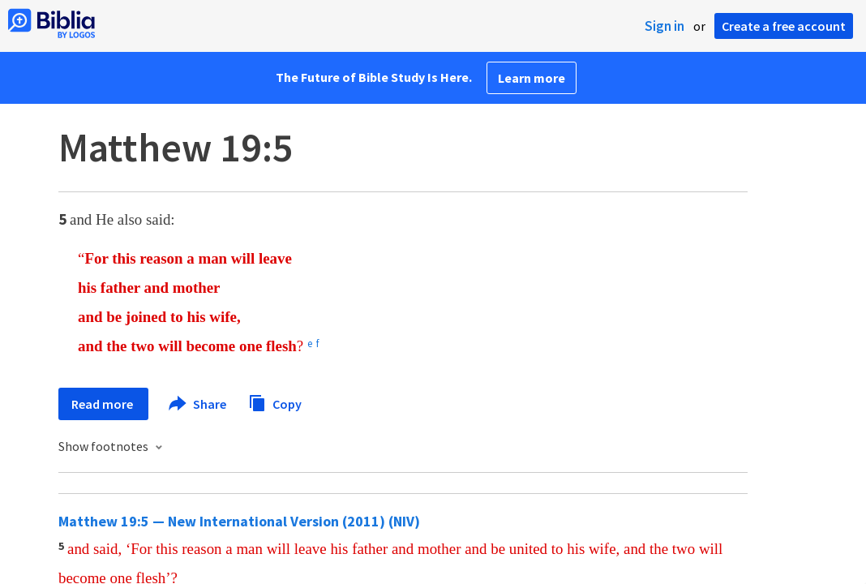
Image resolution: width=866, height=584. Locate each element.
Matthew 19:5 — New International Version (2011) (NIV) (239, 521)
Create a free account (784, 26)
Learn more (531, 78)
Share (198, 404)
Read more (103, 404)
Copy (275, 401)
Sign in (664, 26)
